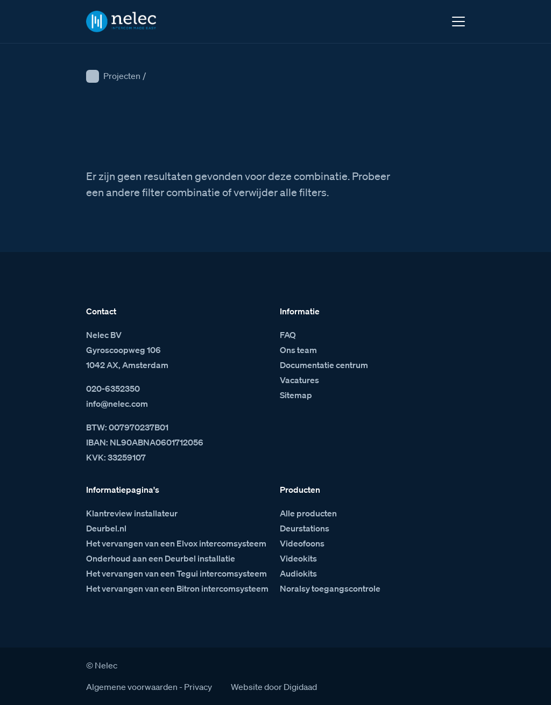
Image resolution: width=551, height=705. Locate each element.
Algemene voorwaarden (132, 686)
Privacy (198, 686)
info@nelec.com (117, 403)
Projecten (121, 75)
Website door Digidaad (274, 686)
